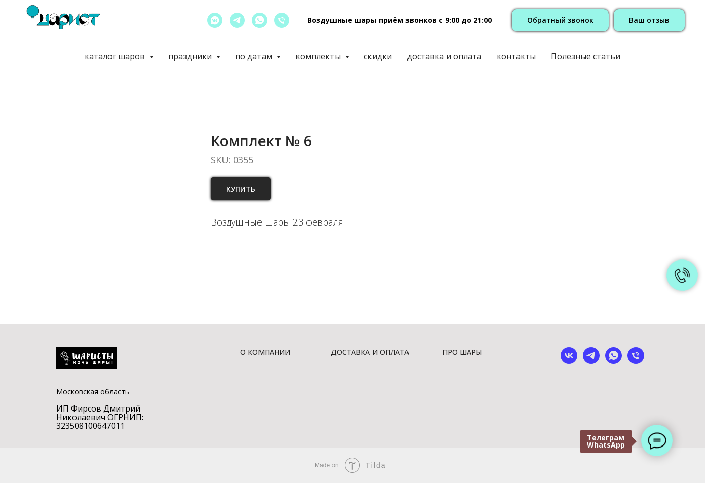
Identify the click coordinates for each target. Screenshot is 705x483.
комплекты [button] (319, 56)
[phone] (635, 361)
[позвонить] (281, 20)
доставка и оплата (444, 56)
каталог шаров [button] (116, 56)
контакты (516, 56)
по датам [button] (254, 56)
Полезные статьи (585, 56)
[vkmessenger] (214, 20)
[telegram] (237, 20)
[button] (560, 20)
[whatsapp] (259, 20)
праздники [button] (191, 56)
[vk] (569, 361)
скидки (378, 56)
